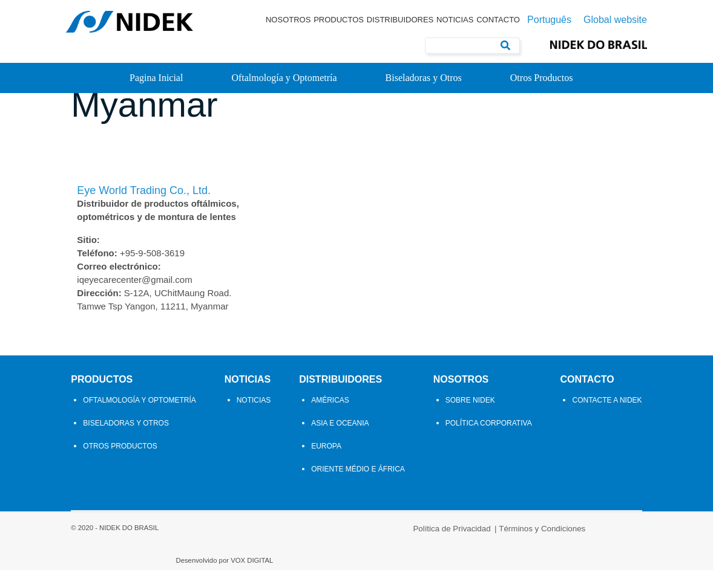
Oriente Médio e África (358, 499)
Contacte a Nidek (612, 430)
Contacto (498, 19)
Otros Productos (541, 78)
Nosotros (288, 19)
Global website (615, 20)
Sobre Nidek (473, 430)
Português (549, 20)
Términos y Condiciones (399, 553)
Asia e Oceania (340, 453)
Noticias (454, 19)
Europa (326, 476)
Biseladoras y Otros (424, 78)
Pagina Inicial (156, 78)
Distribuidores (400, 19)
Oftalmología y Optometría (284, 78)
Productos (339, 19)
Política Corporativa (491, 453)
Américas (330, 430)
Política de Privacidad (309, 553)
